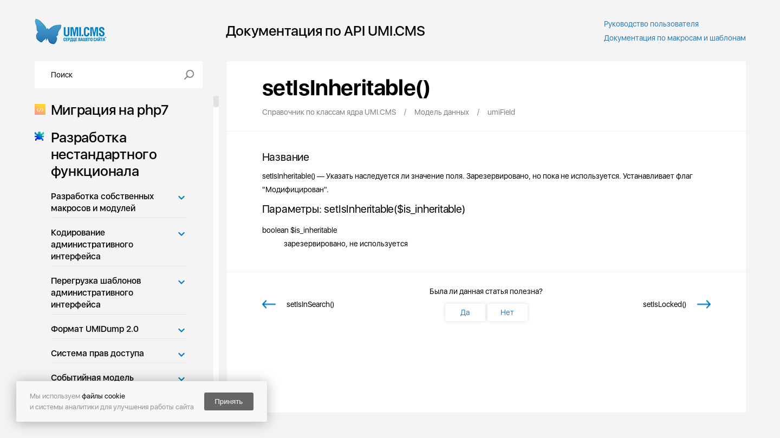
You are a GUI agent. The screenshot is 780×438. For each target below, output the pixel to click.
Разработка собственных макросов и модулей (102, 202)
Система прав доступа (97, 353)
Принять (228, 401)
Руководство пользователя (651, 23)
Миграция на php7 (106, 109)
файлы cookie (103, 396)
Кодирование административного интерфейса (92, 244)
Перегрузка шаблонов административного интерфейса (96, 293)
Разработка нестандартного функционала (100, 154)
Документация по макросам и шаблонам (675, 38)
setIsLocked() (664, 304)
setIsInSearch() (310, 304)
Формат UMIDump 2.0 (95, 329)
